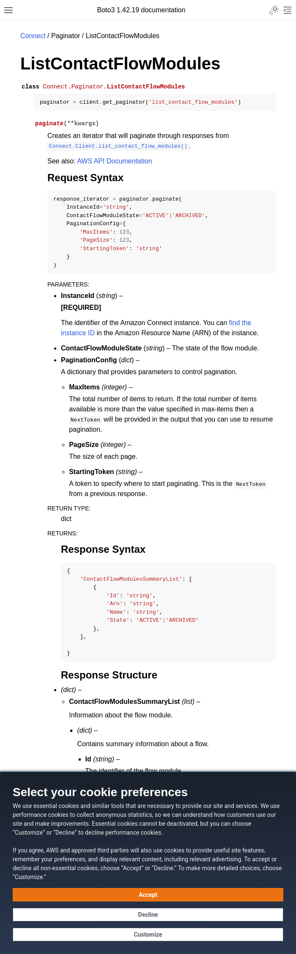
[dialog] (148, 863)
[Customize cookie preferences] (148, 934)
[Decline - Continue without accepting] (148, 914)
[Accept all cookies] (148, 895)
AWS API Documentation (114, 161)
